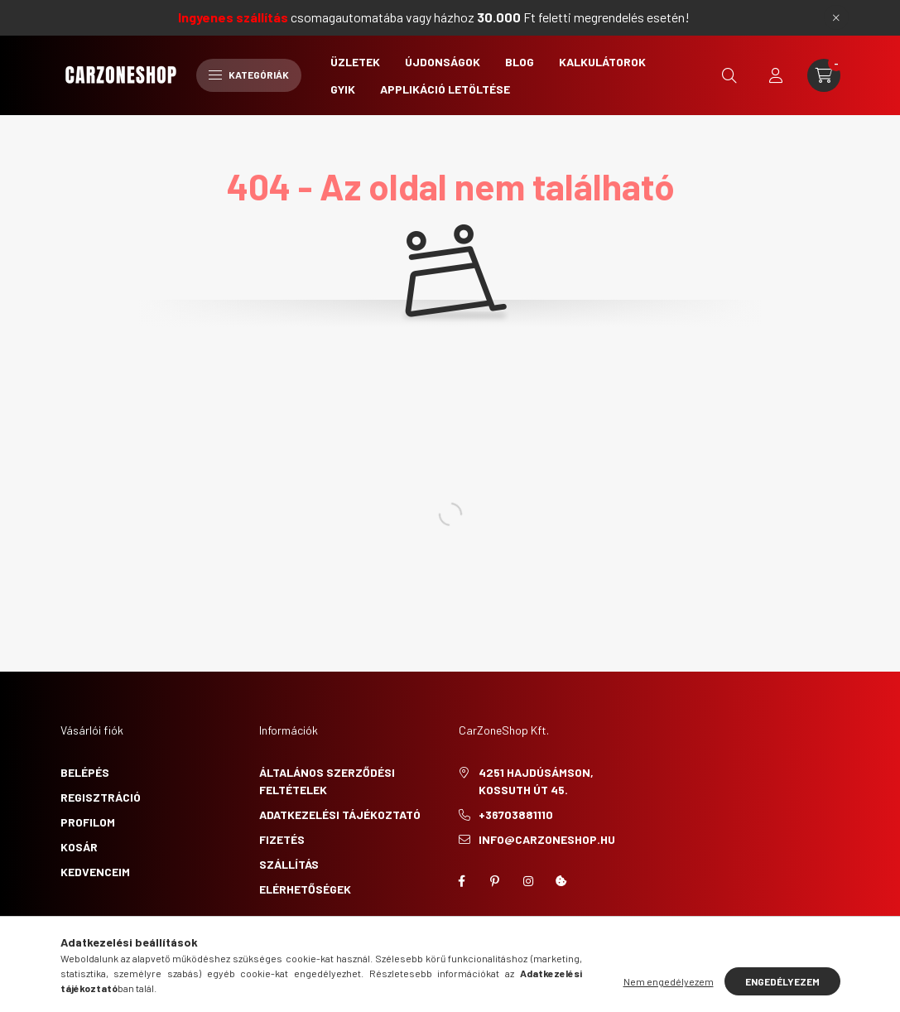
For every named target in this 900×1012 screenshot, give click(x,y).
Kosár (79, 847)
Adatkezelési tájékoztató (340, 814)
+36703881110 (516, 814)
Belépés (84, 772)
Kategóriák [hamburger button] (249, 74)
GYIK (342, 89)
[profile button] (775, 75)
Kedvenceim (95, 872)
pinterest (495, 881)
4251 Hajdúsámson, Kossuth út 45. (536, 781)
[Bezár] (836, 17)
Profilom (87, 822)
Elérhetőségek (305, 889)
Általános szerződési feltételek (327, 781)
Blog (519, 62)
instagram (528, 881)
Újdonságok (442, 62)
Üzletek (355, 62)
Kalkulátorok (602, 62)
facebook (462, 881)
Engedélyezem (782, 981)
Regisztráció (100, 797)
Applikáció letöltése (445, 89)
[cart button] (823, 75)
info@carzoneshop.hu (547, 839)
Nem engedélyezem (668, 981)
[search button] (729, 75)
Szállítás (289, 864)
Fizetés (282, 839)
